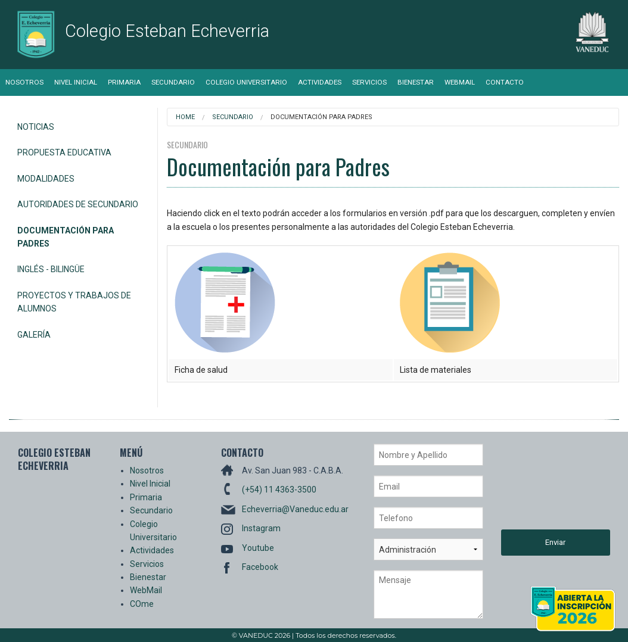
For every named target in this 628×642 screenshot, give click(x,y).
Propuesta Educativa (64, 152)
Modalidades (45, 178)
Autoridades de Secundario (77, 204)
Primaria (124, 82)
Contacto (505, 82)
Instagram (261, 528)
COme (142, 604)
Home (185, 117)
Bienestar (415, 82)
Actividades (319, 82)
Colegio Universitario (246, 82)
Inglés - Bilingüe (51, 269)
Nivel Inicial (75, 82)
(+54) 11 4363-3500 (279, 489)
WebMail (459, 82)
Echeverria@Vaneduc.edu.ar (295, 509)
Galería (34, 334)
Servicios (369, 82)
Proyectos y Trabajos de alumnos (74, 302)
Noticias (35, 127)
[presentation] (550, 486)
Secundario (173, 82)
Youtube (258, 548)
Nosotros (24, 82)
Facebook (260, 567)
